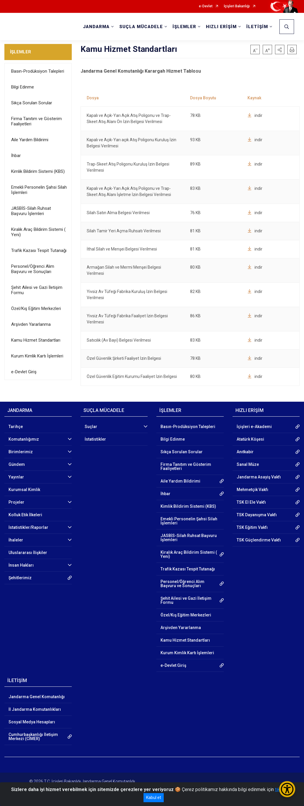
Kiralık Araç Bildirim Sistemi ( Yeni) (38, 232)
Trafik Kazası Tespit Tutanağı (38, 250)
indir (254, 115)
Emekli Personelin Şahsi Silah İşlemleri (39, 190)
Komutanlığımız (23, 439)
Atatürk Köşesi (250, 439)
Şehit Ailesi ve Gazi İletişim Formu (36, 290)
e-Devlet (206, 6)
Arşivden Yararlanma (31, 324)
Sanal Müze (248, 464)
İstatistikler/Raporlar (28, 527)
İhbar (16, 155)
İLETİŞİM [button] (257, 26)
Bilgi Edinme (22, 87)
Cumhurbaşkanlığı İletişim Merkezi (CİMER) (33, 736)
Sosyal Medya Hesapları (31, 722)
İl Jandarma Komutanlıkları (34, 709)
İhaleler (15, 540)
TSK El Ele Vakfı (251, 502)
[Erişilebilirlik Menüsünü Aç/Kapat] (287, 789)
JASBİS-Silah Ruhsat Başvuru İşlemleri (31, 211)
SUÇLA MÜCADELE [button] (141, 26)
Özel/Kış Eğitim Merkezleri (36, 308)
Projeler (16, 502)
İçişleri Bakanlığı (237, 6)
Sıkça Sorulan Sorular (31, 102)
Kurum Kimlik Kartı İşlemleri (37, 356)
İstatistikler (95, 439)
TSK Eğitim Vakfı (252, 527)
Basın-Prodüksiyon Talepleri (37, 71)
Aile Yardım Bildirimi (29, 139)
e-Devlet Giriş (24, 371)
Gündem (16, 464)
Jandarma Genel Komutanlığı (36, 696)
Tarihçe (15, 426)
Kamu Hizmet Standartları (35, 340)
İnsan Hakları (21, 565)
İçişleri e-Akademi (254, 426)
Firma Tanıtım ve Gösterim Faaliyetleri (36, 121)
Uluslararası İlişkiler (27, 552)
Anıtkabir (245, 451)
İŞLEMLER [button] (184, 26)
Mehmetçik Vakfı (252, 489)
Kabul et (153, 797)
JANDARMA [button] (96, 26)
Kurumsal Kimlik (24, 489)
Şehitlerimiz (20, 577)
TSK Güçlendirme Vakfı (259, 540)
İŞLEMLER (20, 51)
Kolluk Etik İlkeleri (25, 514)
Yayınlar (16, 477)
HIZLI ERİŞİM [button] (221, 26)
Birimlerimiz (20, 451)
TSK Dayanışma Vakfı (257, 514)
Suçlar (91, 426)
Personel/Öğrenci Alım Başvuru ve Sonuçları (32, 269)
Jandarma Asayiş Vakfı (259, 477)
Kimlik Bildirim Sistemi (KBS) (38, 171)
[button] (279, 49)
